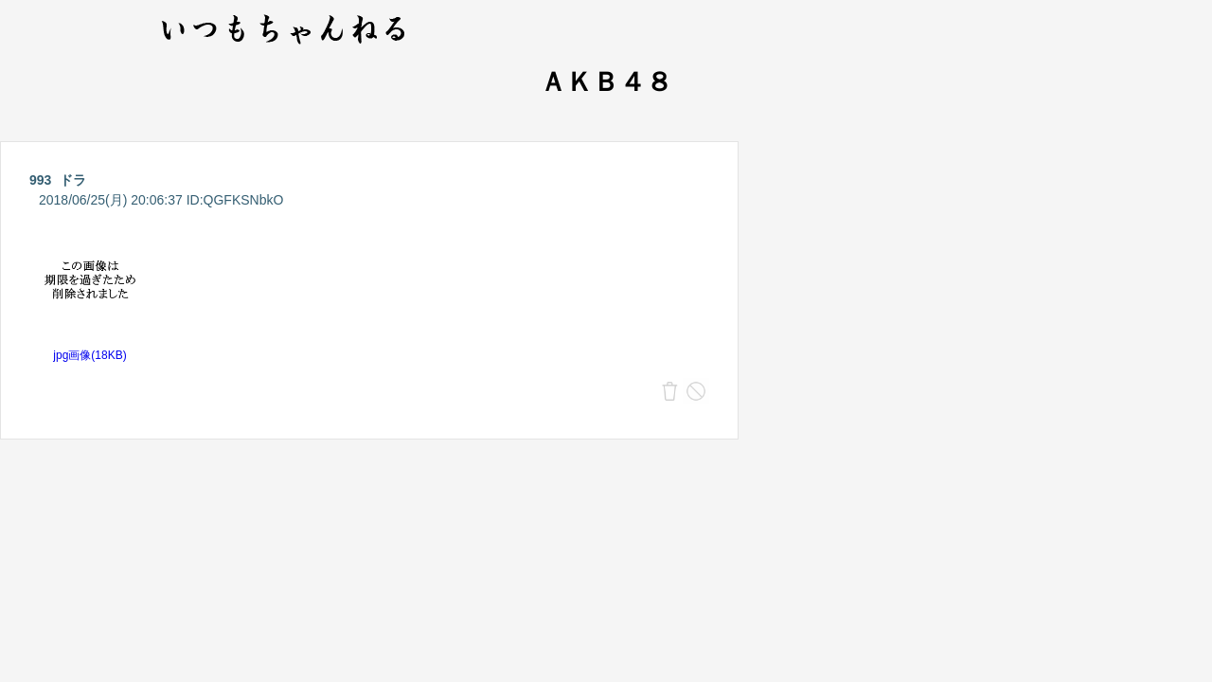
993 (40, 180)
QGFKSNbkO (244, 199)
